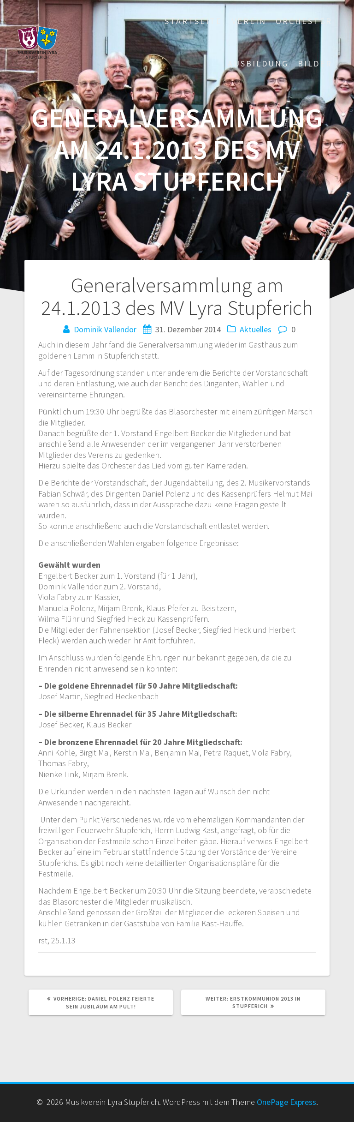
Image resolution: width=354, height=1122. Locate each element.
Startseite (193, 21)
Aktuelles (255, 329)
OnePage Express (286, 1102)
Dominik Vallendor (105, 329)
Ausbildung (258, 63)
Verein (249, 21)
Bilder (315, 63)
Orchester (304, 21)
